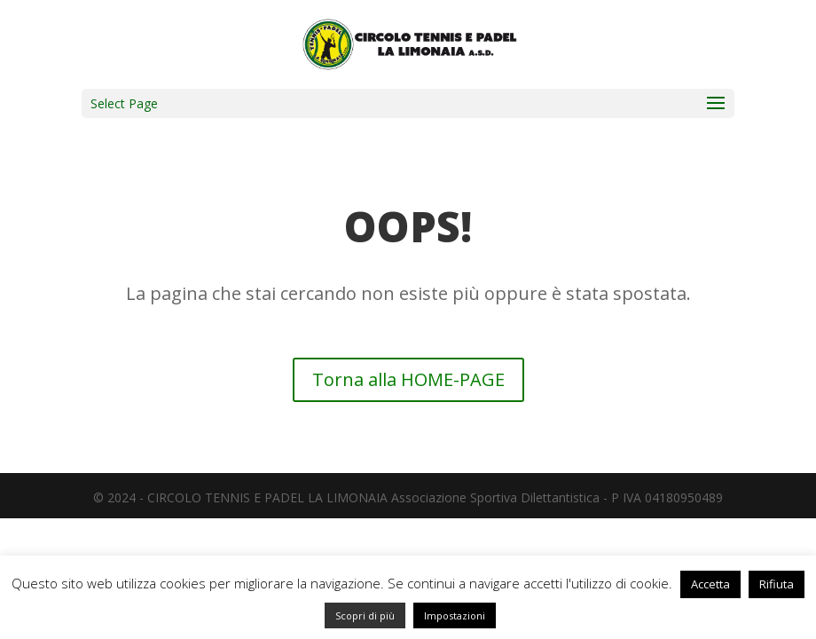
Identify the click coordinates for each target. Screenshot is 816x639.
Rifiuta (776, 584)
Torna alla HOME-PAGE (408, 379)
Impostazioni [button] (454, 615)
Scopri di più (365, 615)
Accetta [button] (710, 584)
